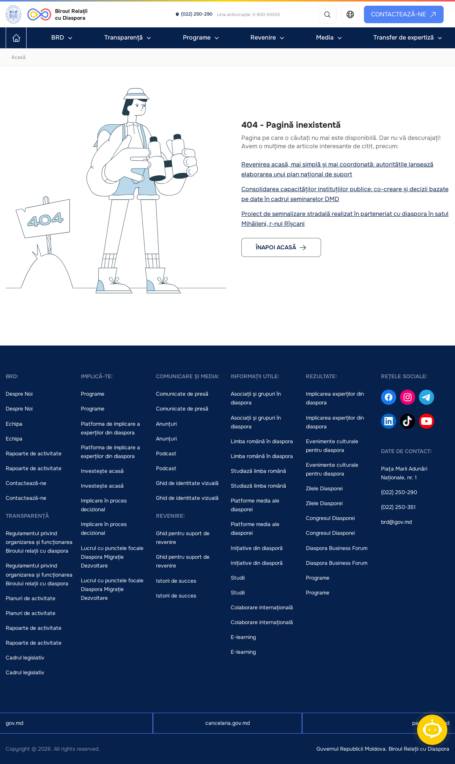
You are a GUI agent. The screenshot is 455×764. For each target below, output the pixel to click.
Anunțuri (166, 423)
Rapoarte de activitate (33, 453)
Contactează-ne (404, 14)
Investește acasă (102, 471)
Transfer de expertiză (408, 37)
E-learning (243, 637)
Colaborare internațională (262, 607)
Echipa (14, 423)
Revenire (268, 37)
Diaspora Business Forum (336, 548)
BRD (62, 37)
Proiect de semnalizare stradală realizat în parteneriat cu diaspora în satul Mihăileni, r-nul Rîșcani (345, 219)
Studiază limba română (258, 471)
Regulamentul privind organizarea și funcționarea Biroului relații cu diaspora (39, 542)
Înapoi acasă (281, 247)
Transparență (128, 37)
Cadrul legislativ (25, 657)
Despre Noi (19, 393)
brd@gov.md (396, 521)
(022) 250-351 (398, 507)
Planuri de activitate (30, 598)
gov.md (14, 723)
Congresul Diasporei (330, 518)
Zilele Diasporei (324, 488)
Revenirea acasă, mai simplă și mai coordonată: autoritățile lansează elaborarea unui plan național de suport (337, 169)
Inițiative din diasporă (257, 548)
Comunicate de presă (182, 393)
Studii (238, 577)
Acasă (18, 57)
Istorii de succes (176, 580)
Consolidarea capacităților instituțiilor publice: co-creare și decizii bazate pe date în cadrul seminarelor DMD (345, 194)
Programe (201, 37)
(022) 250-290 (399, 492)
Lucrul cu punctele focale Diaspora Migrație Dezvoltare (112, 557)
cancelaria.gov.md (227, 723)
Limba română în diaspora (262, 441)
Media (329, 37)
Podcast (166, 453)
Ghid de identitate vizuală (187, 483)
